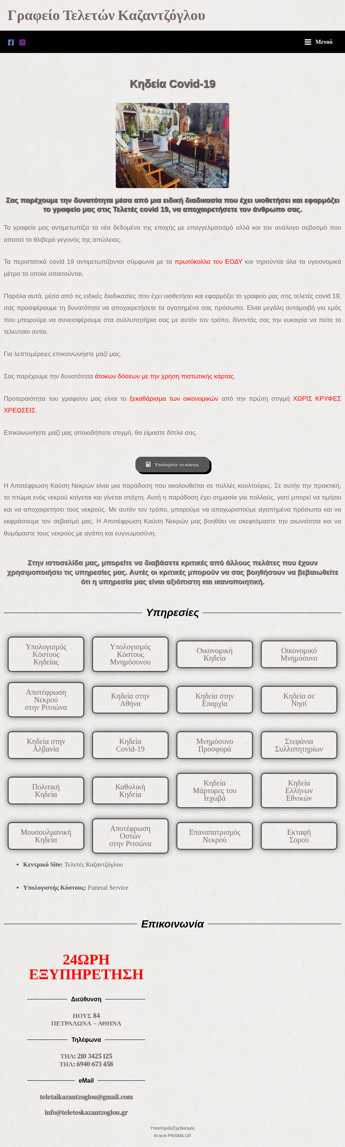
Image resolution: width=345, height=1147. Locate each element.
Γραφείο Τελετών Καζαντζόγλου (116, 16)
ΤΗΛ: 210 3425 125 (86, 1056)
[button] (299, 655)
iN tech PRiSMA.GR (172, 1135)
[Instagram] (22, 43)
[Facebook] (11, 43)
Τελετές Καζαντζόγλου (93, 865)
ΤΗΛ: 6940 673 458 (86, 1064)
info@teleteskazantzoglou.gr (86, 1112)
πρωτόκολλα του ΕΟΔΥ (208, 263)
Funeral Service (108, 888)
